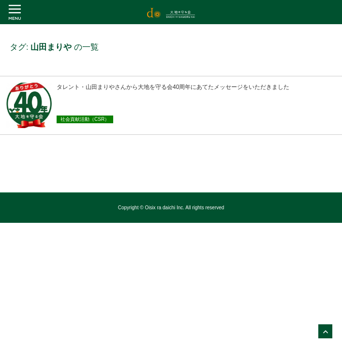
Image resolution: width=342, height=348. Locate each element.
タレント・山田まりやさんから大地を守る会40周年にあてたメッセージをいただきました (173, 87)
